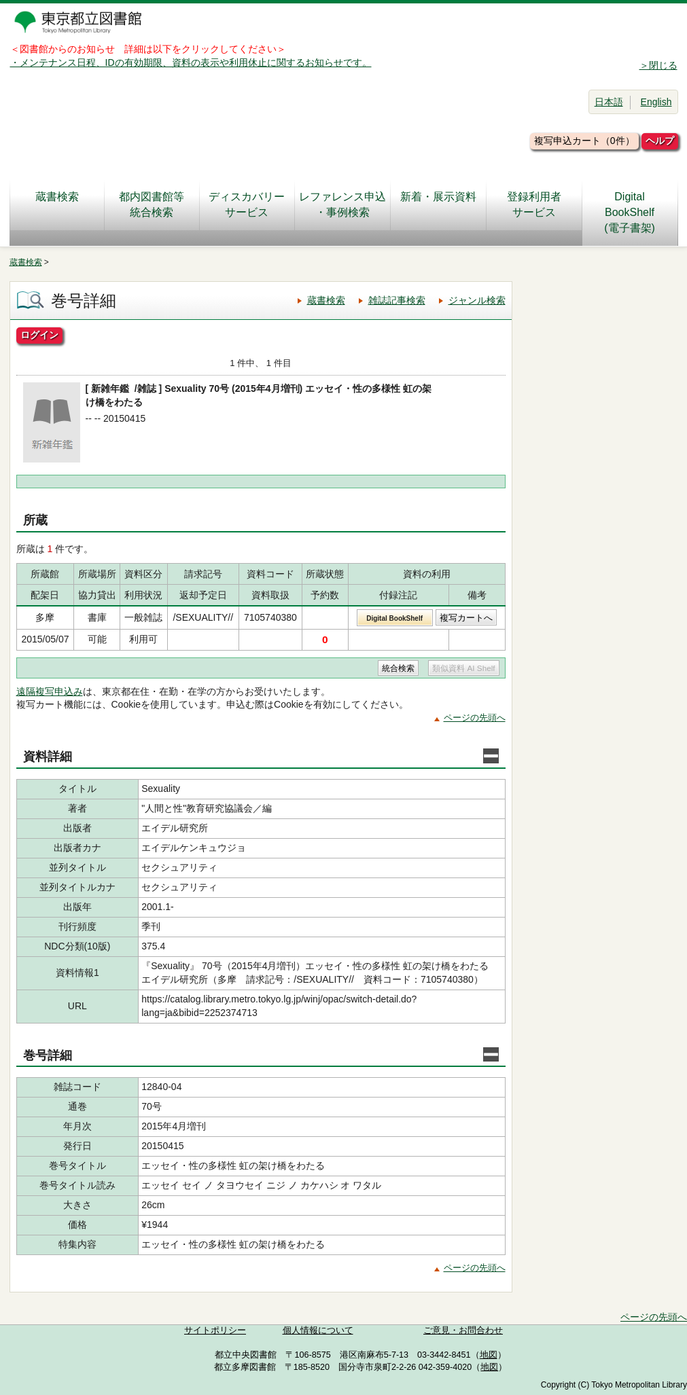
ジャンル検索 (477, 300)
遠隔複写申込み (49, 691)
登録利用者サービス (534, 204)
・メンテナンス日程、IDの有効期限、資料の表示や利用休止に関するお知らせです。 (191, 62)
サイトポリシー (215, 1330)
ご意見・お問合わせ (463, 1330)
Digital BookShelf (394, 618)
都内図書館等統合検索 (151, 204)
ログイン (39, 334)
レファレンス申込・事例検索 (342, 204)
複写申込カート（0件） (584, 140)
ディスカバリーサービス (247, 204)
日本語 (609, 101)
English (656, 101)
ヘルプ (660, 140)
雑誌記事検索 (396, 300)
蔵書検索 (57, 204)
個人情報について (318, 1330)
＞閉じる (658, 65)
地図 (488, 1355)
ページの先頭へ (475, 717)
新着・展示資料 (438, 204)
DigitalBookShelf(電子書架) (629, 212)
